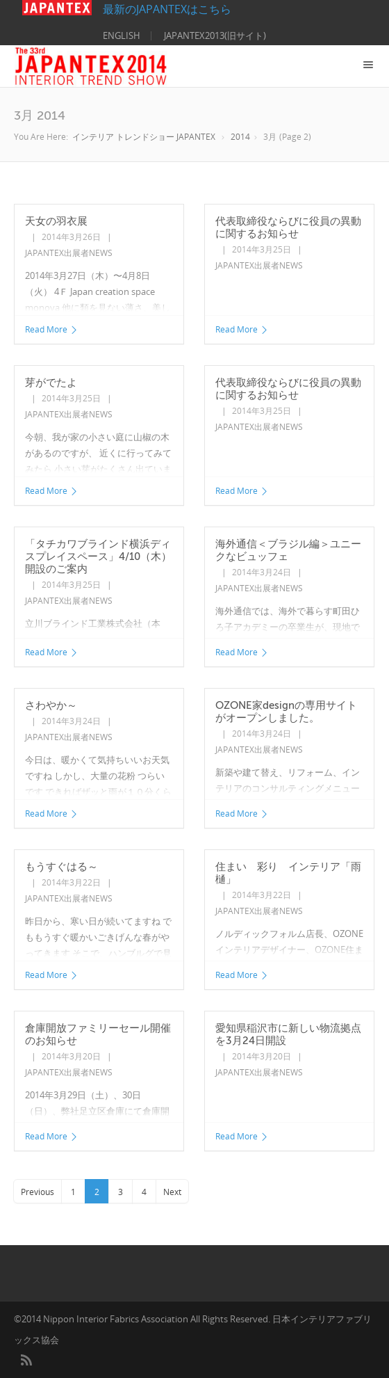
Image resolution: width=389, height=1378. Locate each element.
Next (172, 1192)
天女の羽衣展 (56, 221)
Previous (37, 1192)
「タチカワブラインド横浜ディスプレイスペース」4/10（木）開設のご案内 (98, 556)
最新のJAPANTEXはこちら (126, 9)
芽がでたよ (51, 382)
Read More (51, 329)
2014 (240, 137)
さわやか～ (51, 705)
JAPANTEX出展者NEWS (69, 253)
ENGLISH (121, 35)
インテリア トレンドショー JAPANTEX (143, 137)
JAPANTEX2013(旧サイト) (215, 35)
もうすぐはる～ (61, 866)
